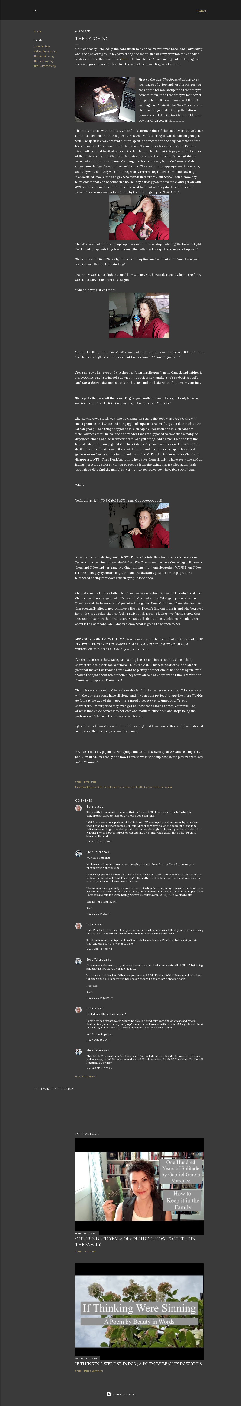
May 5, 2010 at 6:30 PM (99, 949)
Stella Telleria (94, 852)
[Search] (201, 11)
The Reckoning (44, 61)
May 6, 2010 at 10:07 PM (99, 997)
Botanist (92, 806)
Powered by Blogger (120, 1394)
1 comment (90, 1251)
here (125, 59)
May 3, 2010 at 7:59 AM (98, 913)
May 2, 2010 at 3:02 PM (99, 841)
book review (42, 46)
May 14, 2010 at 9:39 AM (99, 1068)
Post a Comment (86, 1076)
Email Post (90, 781)
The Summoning (45, 66)
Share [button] (37, 31)
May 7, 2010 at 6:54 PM (98, 1039)
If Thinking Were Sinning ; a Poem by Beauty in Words (138, 1364)
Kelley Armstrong (45, 51)
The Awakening (44, 56)
